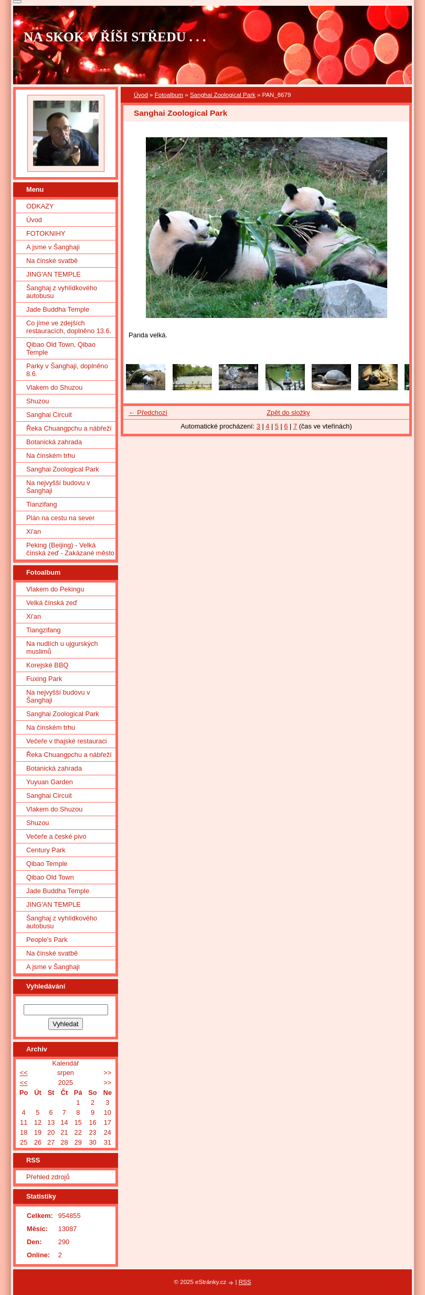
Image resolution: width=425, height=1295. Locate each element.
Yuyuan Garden (49, 782)
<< (24, 1073)
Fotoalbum (169, 95)
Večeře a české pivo (56, 836)
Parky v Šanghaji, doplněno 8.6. (67, 370)
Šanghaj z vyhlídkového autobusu (61, 292)
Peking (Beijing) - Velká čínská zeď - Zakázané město (70, 549)
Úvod (141, 95)
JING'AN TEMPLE (53, 274)
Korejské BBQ (47, 665)
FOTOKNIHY (45, 233)
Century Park (46, 850)
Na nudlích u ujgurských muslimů (62, 647)
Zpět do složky (288, 412)
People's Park (47, 939)
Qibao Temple (47, 864)
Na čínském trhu (50, 455)
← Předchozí (148, 412)
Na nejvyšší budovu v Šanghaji (58, 487)
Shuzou (37, 401)
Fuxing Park (44, 679)
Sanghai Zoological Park (223, 95)
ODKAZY (40, 206)
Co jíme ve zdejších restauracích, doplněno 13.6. (68, 327)
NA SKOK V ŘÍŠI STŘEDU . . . (115, 37)
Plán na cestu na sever (60, 518)
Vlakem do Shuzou (54, 387)
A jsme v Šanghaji (53, 247)
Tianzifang (41, 504)
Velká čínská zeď (51, 603)
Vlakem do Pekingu (55, 589)
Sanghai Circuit (49, 415)
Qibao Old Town (50, 877)
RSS (245, 1282)
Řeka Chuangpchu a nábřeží (69, 428)
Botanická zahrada (54, 442)
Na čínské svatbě (52, 261)
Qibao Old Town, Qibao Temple (60, 348)
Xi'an (33, 531)
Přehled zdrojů (48, 1177)
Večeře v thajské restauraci (66, 741)
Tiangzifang (43, 630)
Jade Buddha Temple (57, 309)
